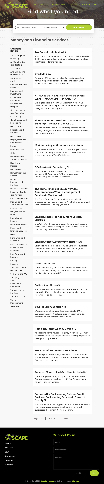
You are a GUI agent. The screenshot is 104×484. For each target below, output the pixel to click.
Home (34, 4)
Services (9, 460)
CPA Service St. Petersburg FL (52, 167)
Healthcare (44, 4)
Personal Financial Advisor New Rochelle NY (60, 372)
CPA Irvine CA (43, 74)
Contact (9, 464)
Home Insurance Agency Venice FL (55, 328)
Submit (94, 473)
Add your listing (89, 4)
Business (55, 4)
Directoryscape (47, 481)
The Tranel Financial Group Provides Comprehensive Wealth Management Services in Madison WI (57, 192)
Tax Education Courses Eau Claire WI (56, 350)
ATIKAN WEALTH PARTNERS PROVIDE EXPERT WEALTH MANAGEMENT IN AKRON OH (60, 97)
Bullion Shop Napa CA (48, 285)
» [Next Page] (62, 419)
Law (63, 4)
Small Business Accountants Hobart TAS (58, 241)
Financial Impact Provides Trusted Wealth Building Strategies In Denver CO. (60, 122)
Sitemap (75, 481)
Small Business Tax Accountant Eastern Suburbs (58, 218)
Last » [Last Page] (66, 419)
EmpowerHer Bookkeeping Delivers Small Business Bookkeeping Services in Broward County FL (60, 397)
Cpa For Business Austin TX (50, 307)
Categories (72, 4)
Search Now (78, 27)
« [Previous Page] (44, 419)
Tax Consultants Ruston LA (50, 52)
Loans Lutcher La (45, 263)
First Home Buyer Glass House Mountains (59, 145)
